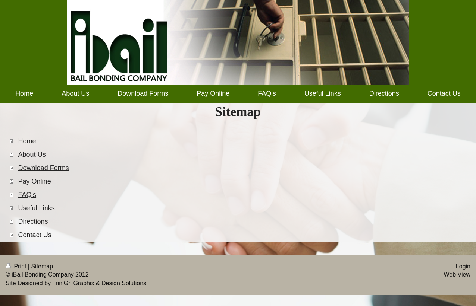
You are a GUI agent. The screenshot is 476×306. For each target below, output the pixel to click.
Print (17, 266)
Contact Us (34, 235)
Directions (33, 221)
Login (463, 266)
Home (27, 141)
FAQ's (27, 194)
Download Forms (43, 168)
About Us (32, 154)
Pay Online (34, 181)
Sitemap (42, 266)
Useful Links (36, 208)
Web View (457, 274)
